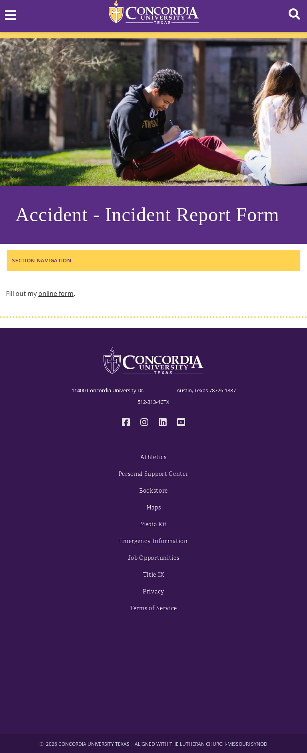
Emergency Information (153, 541)
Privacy (153, 591)
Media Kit (153, 524)
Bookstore (153, 490)
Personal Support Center (153, 474)
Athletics (153, 457)
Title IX (153, 574)
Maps (153, 507)
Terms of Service (153, 608)
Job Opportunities (153, 558)
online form (56, 293)
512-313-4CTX (153, 401)
